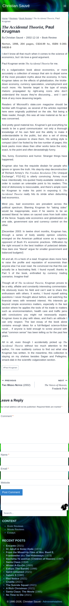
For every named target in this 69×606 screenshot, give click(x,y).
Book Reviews (15, 526)
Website (5, 482)
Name (5, 454)
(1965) (19, 565)
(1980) (15, 575)
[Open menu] (65, 6)
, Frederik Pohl (52, 384)
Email (5, 468)
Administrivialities (52, 601)
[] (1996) (21, 568)
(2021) (15, 545)
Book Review (49, 37)
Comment (7, 416)
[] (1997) (34, 558)
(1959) (17, 562)
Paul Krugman (10, 367)
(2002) (17, 383)
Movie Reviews (15, 529)
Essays (11, 532)
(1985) (24, 591)
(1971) (24, 549)
